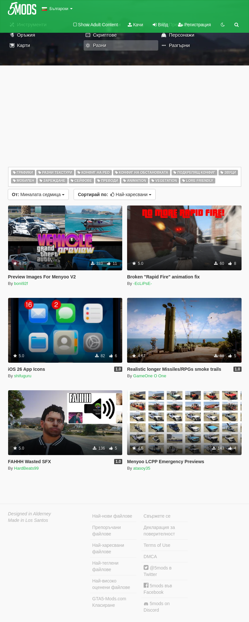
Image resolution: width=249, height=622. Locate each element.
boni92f (21, 283)
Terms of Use (157, 545)
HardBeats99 (26, 468)
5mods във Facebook (158, 589)
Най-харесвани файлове (108, 548)
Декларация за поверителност (159, 530)
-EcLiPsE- (142, 283)
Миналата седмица (38, 194)
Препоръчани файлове (106, 530)
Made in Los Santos (28, 520)
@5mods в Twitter (158, 571)
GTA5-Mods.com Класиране (109, 602)
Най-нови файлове (112, 516)
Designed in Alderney (29, 513)
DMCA (150, 556)
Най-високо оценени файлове (111, 584)
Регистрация (194, 24)
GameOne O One (149, 375)
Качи (135, 24)
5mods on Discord (157, 607)
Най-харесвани (114, 194)
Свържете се (157, 516)
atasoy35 (141, 468)
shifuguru (22, 375)
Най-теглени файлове (105, 566)
